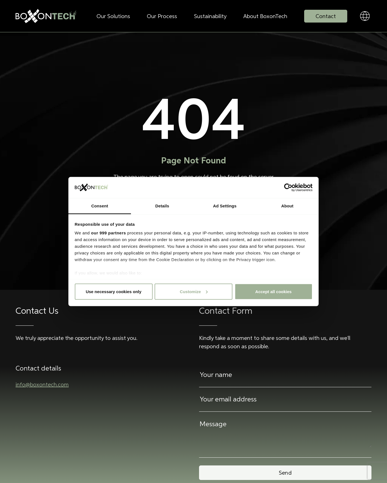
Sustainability (210, 16)
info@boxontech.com (42, 384)
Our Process (162, 16)
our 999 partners (108, 233)
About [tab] (287, 206)
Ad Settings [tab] (224, 206)
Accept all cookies (273, 291)
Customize (194, 291)
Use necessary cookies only (113, 291)
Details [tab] (162, 206)
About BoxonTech (265, 16)
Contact (326, 16)
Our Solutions (113, 16)
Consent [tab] (99, 206)
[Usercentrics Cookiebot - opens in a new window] (288, 187)
